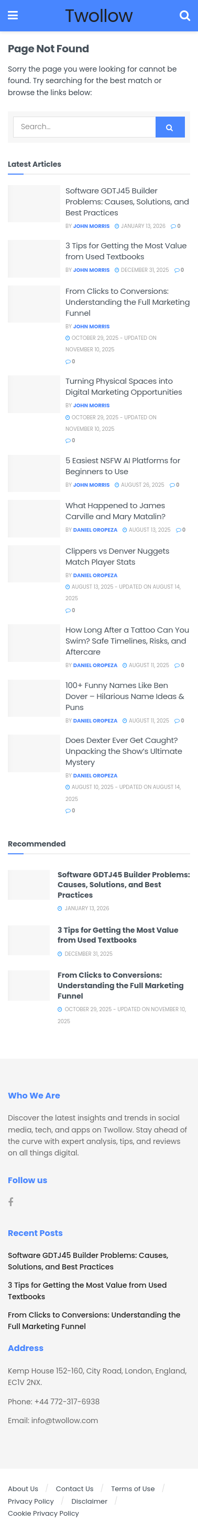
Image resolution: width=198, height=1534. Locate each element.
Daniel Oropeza (95, 530)
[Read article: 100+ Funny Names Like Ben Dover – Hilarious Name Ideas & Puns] (34, 698)
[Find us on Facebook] (10, 1203)
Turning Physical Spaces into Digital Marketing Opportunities (123, 386)
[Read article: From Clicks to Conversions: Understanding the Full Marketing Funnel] (34, 304)
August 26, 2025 (139, 485)
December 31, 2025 (142, 270)
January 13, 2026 (140, 226)
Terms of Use (133, 1489)
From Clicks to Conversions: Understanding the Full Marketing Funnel (127, 301)
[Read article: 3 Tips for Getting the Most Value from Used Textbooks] (34, 259)
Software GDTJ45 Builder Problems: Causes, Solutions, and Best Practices (127, 201)
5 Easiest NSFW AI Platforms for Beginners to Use (122, 466)
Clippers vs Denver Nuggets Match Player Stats (117, 556)
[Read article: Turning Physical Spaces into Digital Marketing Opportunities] (34, 394)
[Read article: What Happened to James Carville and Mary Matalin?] (34, 518)
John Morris (91, 226)
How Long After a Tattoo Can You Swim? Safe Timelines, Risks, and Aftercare (127, 640)
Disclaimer (89, 1501)
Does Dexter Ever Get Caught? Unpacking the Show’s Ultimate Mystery (123, 751)
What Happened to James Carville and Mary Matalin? (115, 511)
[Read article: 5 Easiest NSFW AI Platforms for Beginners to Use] (34, 474)
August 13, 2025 (146, 530)
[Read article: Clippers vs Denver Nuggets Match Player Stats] (34, 564)
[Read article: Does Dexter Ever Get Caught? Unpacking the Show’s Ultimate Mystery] (34, 753)
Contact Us (75, 1489)
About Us (23, 1489)
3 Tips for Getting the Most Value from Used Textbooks (125, 251)
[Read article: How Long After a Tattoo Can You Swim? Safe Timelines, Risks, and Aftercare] (34, 643)
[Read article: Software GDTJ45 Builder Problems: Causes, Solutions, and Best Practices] (34, 204)
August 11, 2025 (146, 665)
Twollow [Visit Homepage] (99, 16)
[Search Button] (185, 15)
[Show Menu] (13, 15)
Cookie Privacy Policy (43, 1513)
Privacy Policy (31, 1501)
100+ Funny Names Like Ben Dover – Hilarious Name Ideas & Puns (124, 696)
